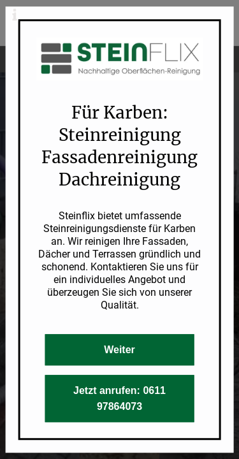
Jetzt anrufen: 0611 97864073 (119, 398)
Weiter (119, 349)
